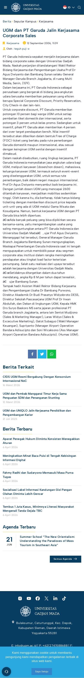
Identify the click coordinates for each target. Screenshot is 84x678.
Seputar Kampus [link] (25, 21)
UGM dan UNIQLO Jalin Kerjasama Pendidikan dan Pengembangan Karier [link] (37, 412)
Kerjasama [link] (46, 21)
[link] (29, 7)
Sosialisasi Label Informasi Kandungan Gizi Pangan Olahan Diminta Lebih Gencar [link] (37, 492)
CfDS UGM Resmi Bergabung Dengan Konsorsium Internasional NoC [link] (37, 379)
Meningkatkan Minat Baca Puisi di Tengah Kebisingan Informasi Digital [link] (39, 458)
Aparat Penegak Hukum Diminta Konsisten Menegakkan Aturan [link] (41, 441)
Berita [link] (7, 21)
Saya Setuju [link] (41, 671)
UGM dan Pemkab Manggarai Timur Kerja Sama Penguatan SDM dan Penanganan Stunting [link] (35, 395)
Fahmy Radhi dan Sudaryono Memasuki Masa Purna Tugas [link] (38, 474)
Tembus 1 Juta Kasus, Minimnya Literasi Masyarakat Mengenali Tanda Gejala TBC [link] (38, 508)
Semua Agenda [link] (63, 559)
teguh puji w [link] (22, 48)
